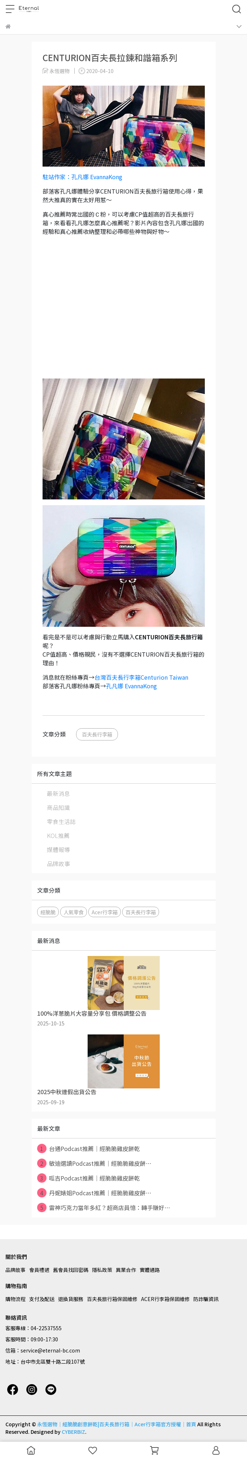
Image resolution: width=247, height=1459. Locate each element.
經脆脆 (48, 912)
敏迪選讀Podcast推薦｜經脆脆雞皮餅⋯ (94, 1163)
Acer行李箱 (105, 912)
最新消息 (58, 793)
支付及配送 (41, 1298)
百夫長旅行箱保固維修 (112, 1298)
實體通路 (150, 1269)
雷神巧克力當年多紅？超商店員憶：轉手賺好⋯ (103, 1207)
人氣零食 (73, 912)
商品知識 (58, 807)
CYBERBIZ (73, 1431)
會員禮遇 (39, 1269)
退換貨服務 (70, 1298)
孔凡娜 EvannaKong (131, 685)
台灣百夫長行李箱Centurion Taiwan (142, 677)
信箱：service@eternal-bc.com (42, 1350)
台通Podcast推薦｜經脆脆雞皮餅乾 (88, 1148)
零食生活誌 (61, 821)
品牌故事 (58, 863)
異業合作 (126, 1269)
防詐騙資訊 (206, 1298)
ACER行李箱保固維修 (165, 1298)
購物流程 (15, 1298)
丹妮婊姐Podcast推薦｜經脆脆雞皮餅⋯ (94, 1192)
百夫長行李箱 (97, 734)
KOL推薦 (58, 835)
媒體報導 (58, 849)
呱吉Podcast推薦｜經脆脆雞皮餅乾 (88, 1178)
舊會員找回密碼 (70, 1269)
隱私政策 (102, 1269)
